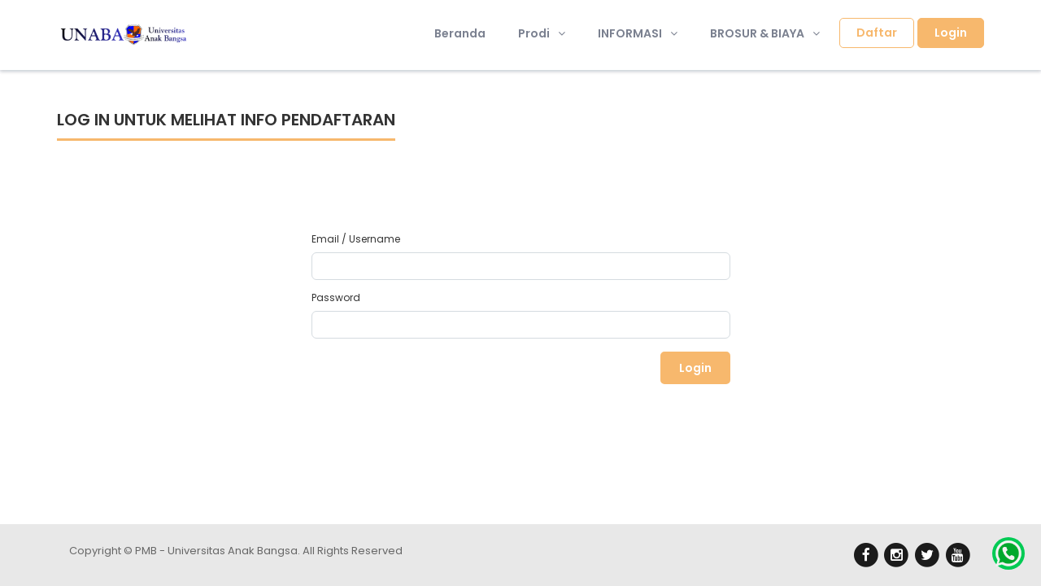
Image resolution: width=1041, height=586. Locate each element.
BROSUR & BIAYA (765, 33)
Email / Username (355, 239)
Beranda (460, 33)
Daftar (876, 32)
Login (950, 32)
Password (335, 297)
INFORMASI (637, 33)
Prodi (541, 33)
